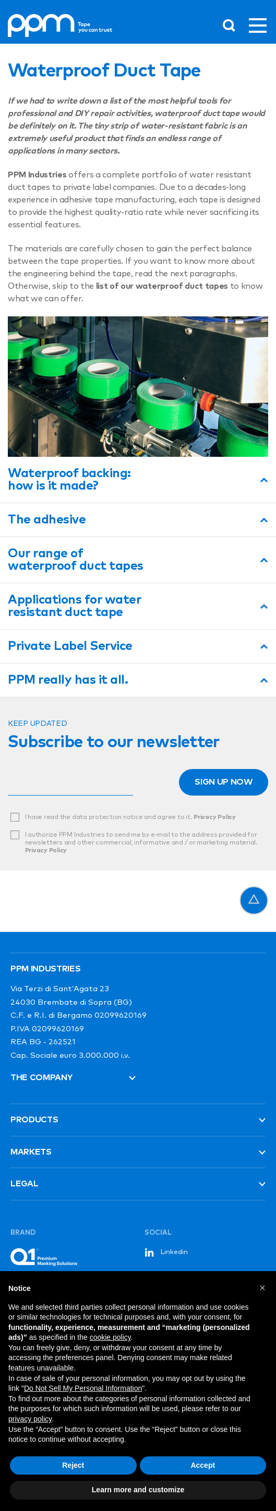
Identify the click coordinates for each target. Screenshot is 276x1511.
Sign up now (223, 782)
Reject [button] (73, 1465)
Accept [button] (202, 1465)
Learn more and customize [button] (138, 1490)
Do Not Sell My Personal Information (83, 1388)
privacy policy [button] (30, 1419)
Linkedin (166, 1252)
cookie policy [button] (110, 1337)
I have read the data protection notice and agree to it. (130, 817)
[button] (262, 1287)
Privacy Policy (215, 817)
